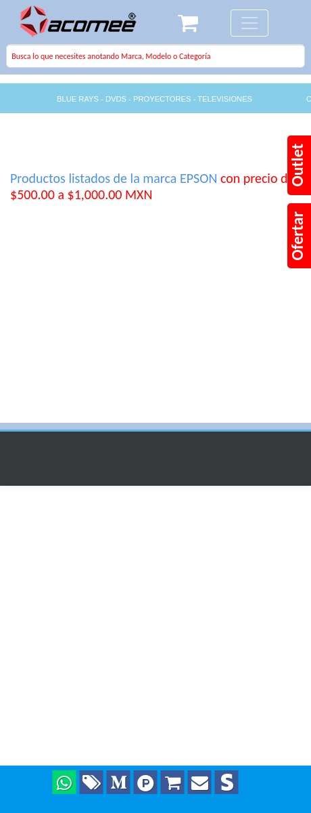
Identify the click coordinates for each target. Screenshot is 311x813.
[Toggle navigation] (249, 23)
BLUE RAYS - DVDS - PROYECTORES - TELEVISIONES (154, 99)
